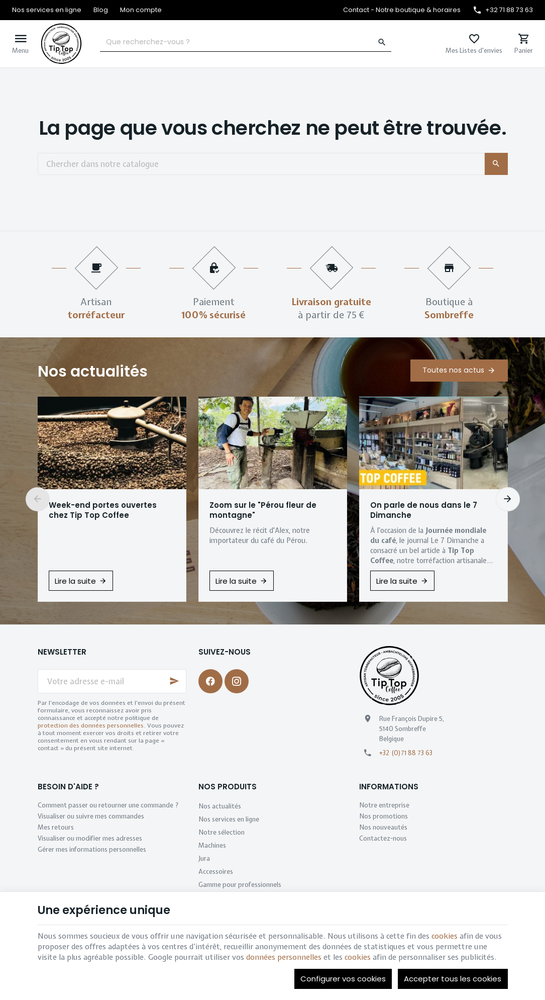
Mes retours (56, 827)
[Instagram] (237, 681)
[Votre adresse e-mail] (112, 681)
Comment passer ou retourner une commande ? (108, 805)
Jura (204, 858)
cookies (444, 936)
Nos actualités (93, 371)
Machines (212, 845)
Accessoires (215, 871)
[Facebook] (210, 681)
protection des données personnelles (91, 725)
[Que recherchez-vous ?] (245, 42)
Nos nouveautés (383, 827)
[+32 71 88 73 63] (503, 10)
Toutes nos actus (453, 370)
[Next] (508, 499)
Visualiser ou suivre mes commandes (91, 816)
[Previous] (38, 499)
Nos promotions (383, 816)
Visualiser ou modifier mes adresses (90, 838)
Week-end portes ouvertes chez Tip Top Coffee (103, 510)
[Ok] (174, 681)
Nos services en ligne (228, 819)
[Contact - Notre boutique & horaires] (402, 10)
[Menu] (20, 43)
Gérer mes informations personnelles (92, 849)
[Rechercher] (381, 42)
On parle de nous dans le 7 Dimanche (423, 510)
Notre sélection (221, 832)
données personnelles (283, 957)
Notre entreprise (384, 805)
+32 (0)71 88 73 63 (405, 753)
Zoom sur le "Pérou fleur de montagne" (262, 510)
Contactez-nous (383, 838)
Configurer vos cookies (343, 978)
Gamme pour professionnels (239, 884)
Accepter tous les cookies (452, 978)
